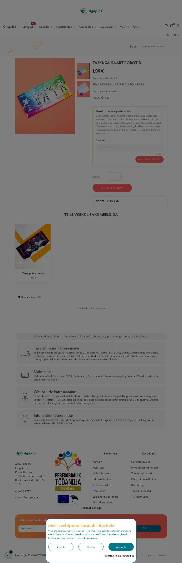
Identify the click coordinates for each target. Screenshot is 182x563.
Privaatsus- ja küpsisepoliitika (119, 555)
